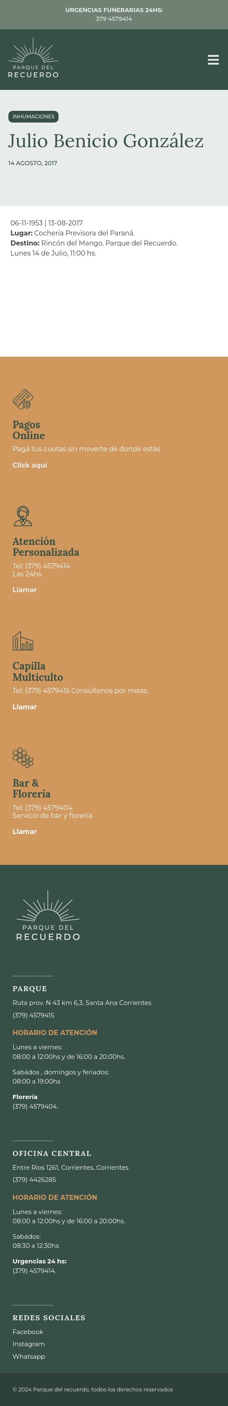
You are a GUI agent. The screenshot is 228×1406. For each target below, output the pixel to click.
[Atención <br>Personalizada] (23, 516)
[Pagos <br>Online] (23, 399)
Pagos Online (29, 430)
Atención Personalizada (46, 547)
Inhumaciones (33, 116)
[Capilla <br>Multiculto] (23, 640)
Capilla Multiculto (38, 671)
